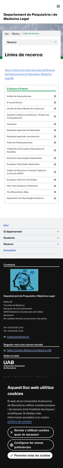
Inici (6, 225)
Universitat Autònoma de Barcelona (18, 6)
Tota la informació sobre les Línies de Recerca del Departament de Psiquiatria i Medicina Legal (30, 74)
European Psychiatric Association (31, 165)
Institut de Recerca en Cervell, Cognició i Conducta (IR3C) (31, 173)
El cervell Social (31, 103)
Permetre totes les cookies (30, 455)
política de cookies (20, 421)
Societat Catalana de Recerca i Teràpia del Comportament (31, 117)
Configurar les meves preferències (26, 445)
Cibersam (31, 125)
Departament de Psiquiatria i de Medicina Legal (30, 17)
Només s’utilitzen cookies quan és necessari (29, 432)
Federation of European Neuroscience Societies (31, 151)
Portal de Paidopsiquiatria (31, 143)
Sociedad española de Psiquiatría (31, 131)
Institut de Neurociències (31, 97)
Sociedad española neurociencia (31, 137)
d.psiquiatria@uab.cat (18, 336)
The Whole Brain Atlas (31, 193)
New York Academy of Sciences (31, 186)
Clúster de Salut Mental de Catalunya (31, 109)
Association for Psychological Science (31, 199)
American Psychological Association (31, 159)
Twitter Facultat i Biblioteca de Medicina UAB (29, 350)
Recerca (32, 42)
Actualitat (10, 250)
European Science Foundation (31, 180)
